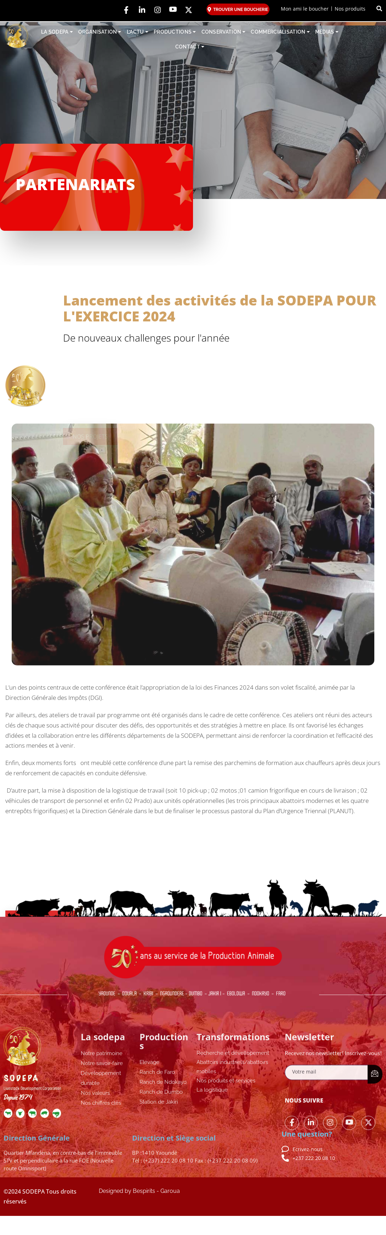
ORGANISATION (99, 32)
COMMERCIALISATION (280, 32)
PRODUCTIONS (175, 32)
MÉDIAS (327, 32)
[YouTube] (173, 11)
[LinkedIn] (142, 11)
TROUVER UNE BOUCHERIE (238, 9)
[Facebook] (126, 11)
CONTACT (189, 47)
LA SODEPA (57, 32)
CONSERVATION (223, 32)
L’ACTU (137, 32)
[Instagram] (158, 11)
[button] (379, 9)
